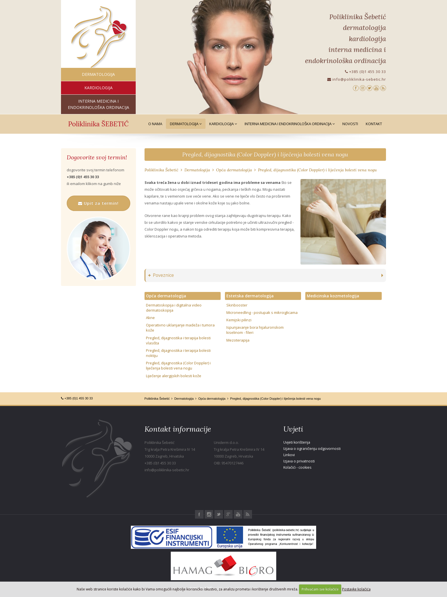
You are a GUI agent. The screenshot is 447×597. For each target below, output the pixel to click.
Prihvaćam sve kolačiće (320, 589)
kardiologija (98, 87)
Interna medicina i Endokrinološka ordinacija (290, 123)
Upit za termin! (98, 203)
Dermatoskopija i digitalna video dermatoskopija (174, 307)
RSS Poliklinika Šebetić (247, 514)
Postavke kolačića (356, 589)
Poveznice (161, 275)
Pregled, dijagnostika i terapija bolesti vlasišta (178, 340)
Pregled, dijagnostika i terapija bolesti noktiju (178, 353)
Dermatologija (186, 123)
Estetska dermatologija (250, 295)
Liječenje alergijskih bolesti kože (173, 375)
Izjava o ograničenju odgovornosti (312, 448)
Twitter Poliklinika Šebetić (218, 514)
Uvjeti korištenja (296, 442)
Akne (150, 317)
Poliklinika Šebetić (161, 169)
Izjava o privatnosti (299, 461)
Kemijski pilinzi (238, 319)
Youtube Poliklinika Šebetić (238, 514)
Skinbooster (236, 305)
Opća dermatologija (234, 169)
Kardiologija (223, 123)
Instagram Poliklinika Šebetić (209, 514)
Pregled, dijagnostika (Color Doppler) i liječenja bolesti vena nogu (265, 154)
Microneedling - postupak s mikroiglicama (262, 312)
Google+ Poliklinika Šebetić (228, 514)
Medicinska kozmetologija (333, 295)
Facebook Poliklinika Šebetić (199, 514)
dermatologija (98, 74)
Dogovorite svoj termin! (97, 157)
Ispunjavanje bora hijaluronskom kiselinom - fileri (255, 330)
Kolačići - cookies (297, 467)
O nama (155, 123)
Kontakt (374, 123)
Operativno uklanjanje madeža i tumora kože (180, 327)
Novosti (350, 123)
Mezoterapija (237, 340)
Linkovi (289, 454)
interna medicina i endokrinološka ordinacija (98, 104)
